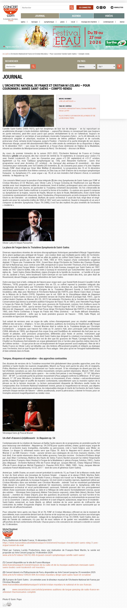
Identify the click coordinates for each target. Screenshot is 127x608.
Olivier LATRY (64, 110)
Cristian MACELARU (88, 108)
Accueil (5, 54)
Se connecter (85, 7)
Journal (40, 15)
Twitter (97, 7)
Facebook (104, 7)
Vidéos (109, 15)
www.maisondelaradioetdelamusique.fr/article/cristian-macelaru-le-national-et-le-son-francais (47, 584)
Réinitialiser (119, 66)
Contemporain (108, 22)
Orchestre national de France (69, 108)
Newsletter (118, 7)
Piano (62, 22)
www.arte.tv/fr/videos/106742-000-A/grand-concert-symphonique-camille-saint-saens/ (44, 555)
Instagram (101, 7)
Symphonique (49, 22)
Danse (122, 22)
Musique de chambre (89, 22)
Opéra (23, 22)
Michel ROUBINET (65, 98)
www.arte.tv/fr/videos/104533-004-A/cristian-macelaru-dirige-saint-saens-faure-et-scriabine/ (47, 574)
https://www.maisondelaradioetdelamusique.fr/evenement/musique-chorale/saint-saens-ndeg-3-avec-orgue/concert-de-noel (51, 544)
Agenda (76, 15)
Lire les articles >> (67, 101)
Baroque (34, 22)
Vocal (73, 22)
